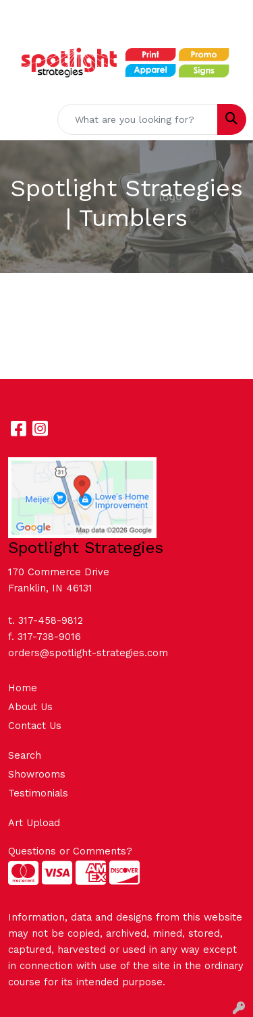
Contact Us (34, 726)
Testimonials (38, 793)
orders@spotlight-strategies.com (88, 653)
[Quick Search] (137, 119)
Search (24, 755)
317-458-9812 (50, 620)
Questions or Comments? (70, 851)
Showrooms (36, 774)
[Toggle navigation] (21, 119)
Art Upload (34, 823)
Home (22, 688)
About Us (30, 707)
